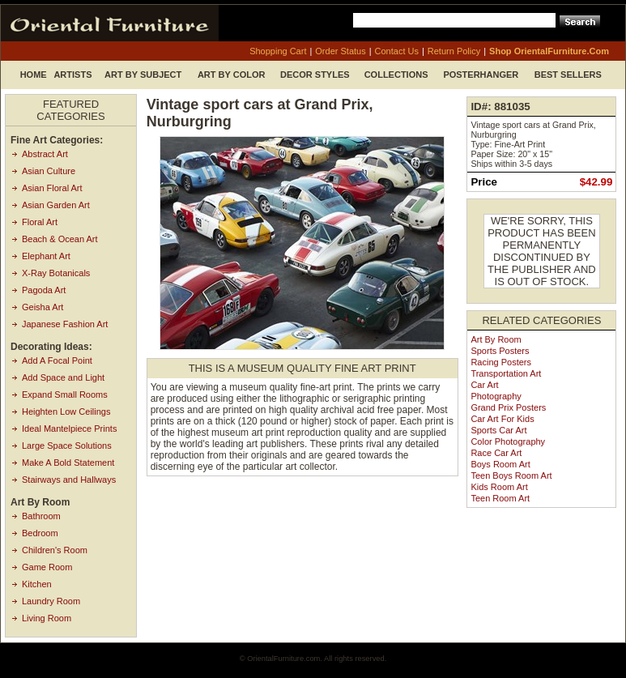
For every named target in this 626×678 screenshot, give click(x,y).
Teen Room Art (500, 498)
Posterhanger (480, 74)
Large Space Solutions (67, 445)
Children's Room (54, 550)
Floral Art (39, 222)
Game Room (47, 567)
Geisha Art (42, 307)
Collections (396, 74)
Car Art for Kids (502, 419)
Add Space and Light (63, 377)
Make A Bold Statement (68, 462)
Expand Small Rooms (65, 394)
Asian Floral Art (52, 188)
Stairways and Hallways (69, 479)
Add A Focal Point (57, 360)
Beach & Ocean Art (60, 239)
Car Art (484, 385)
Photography (496, 396)
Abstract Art (45, 154)
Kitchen (37, 584)
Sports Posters (500, 351)
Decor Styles (315, 74)
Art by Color (232, 74)
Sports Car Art (498, 430)
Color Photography (508, 441)
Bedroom (40, 533)
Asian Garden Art (56, 205)
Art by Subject (142, 74)
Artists (72, 74)
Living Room (46, 618)
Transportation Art (506, 373)
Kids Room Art (499, 487)
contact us (397, 51)
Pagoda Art (44, 290)
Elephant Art (46, 256)
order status (340, 51)
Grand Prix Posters (508, 407)
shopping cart (277, 51)
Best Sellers (568, 74)
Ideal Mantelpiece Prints (69, 428)
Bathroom (41, 516)
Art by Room (496, 339)
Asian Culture (48, 171)
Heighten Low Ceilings (66, 411)
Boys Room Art (500, 464)
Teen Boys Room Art (511, 475)
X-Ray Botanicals (56, 273)
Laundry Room (51, 601)
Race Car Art (496, 453)
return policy (454, 51)
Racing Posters (501, 362)
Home (33, 74)
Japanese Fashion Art (65, 324)
